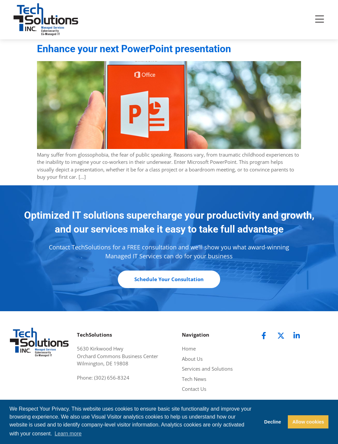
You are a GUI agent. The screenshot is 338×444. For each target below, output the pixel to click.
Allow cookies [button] (308, 422)
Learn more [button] (68, 433)
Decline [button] (272, 422)
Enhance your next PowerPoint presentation (134, 49)
